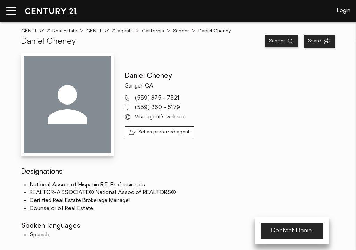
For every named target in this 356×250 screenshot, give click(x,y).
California (153, 31)
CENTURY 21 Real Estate (49, 31)
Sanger (181, 31)
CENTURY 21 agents (109, 31)
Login (343, 11)
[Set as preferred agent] (159, 132)
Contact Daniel (292, 230)
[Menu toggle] (11, 11)
